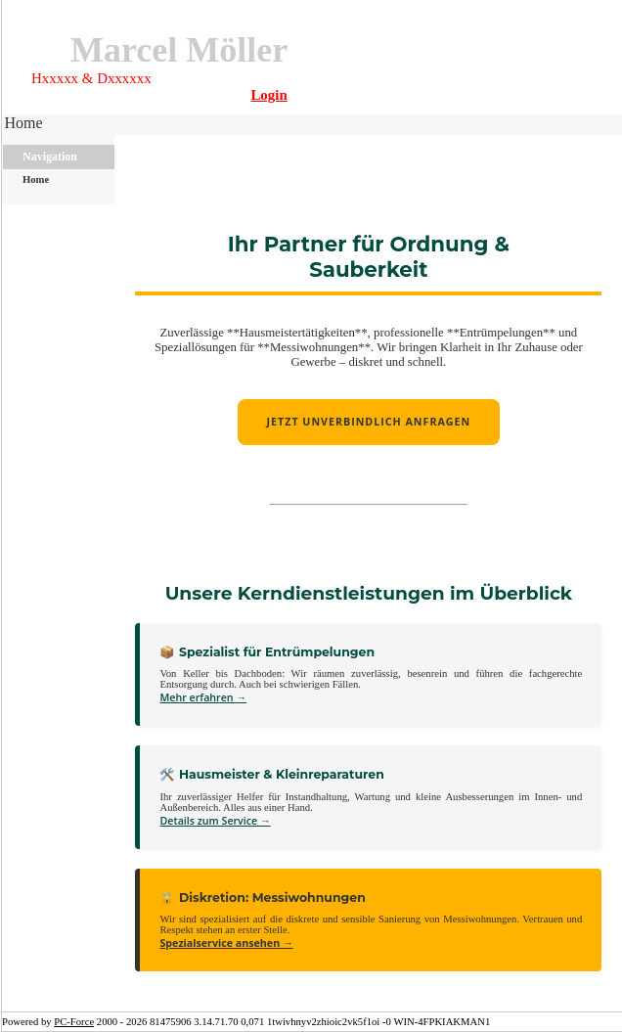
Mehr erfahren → (202, 697)
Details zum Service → (214, 821)
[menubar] (26, 124)
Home (23, 122)
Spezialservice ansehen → (225, 943)
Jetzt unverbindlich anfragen (369, 421)
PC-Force (74, 1021)
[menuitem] (26, 124)
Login (268, 95)
